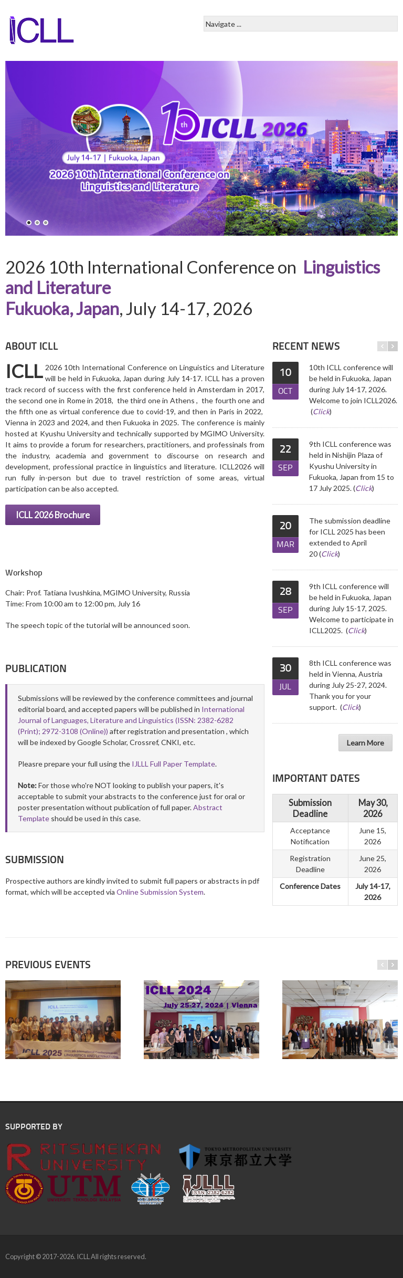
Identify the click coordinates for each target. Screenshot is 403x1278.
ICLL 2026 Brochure (53, 515)
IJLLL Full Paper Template (173, 763)
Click (321, 411)
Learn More (365, 742)
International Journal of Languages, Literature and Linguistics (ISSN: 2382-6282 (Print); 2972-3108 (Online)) (131, 720)
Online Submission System (160, 891)
